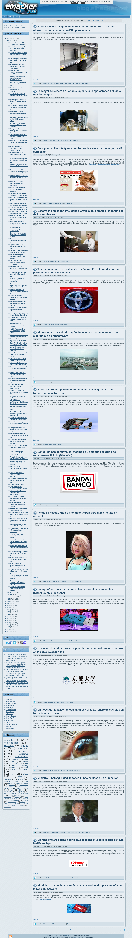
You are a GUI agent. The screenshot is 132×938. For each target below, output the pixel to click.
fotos (56, 770)
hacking (25, 766)
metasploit (25, 798)
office (26, 781)
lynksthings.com (11, 728)
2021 (8, 607)
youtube (21, 779)
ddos (13, 772)
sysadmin (21, 778)
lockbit (49, 382)
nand (56, 877)
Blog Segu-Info (10, 705)
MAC (21, 790)
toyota (57, 324)
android (15, 759)
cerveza (45, 140)
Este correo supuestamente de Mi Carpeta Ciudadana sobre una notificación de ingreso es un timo (16, 679)
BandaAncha (10, 720)
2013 (8, 625)
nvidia (13, 766)
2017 (8, 616)
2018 (8, 614)
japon (61, 83)
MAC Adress (11, 805)
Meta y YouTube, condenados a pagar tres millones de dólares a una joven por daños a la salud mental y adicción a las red (16, 664)
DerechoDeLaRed (11, 716)
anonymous (20, 792)
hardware (23, 751)
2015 (8, 620)
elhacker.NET (68, 935)
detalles (45, 770)
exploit (25, 772)
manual (14, 764)
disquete (45, 444)
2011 (8, 629)
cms (26, 788)
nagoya (54, 382)
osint (64, 770)
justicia (64, 581)
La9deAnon (9, 714)
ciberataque (52, 140)
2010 (8, 631)
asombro (45, 832)
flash (12, 790)
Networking (8, 779)
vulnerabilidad (12, 743)
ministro (70, 832)
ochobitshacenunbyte (12, 724)
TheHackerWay (11, 710)
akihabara (46, 83)
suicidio (70, 581)
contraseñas (24, 785)
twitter (26, 770)
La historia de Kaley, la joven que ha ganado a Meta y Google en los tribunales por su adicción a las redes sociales (17, 657)
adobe (10, 783)
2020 (8, 610)
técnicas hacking (14, 800)
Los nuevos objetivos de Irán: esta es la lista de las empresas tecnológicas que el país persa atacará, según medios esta (17, 672)
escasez (56, 83)
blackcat (54, 505)
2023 (8, 603)
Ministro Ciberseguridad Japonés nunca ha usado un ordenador (77, 778)
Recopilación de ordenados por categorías (16, 26)
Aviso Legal (76, 937)
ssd (26, 768)
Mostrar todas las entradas (94, 20)
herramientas (17, 776)
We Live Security (11, 703)
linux (26, 764)
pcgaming (76, 83)
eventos (7, 788)
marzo (10, 592)
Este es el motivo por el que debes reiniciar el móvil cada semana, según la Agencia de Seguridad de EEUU (17, 685)
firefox (17, 781)
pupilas (69, 770)
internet (55, 581)
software (13, 762)
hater (44, 581)
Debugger (18, 797)
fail (55, 702)
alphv (44, 505)
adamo (17, 803)
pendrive (64, 640)
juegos (26, 783)
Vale (83, 3)
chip (44, 877)
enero (10, 597)
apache (21, 786)
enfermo (51, 770)
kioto (62, 702)
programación (9, 778)
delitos (22, 802)
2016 (8, 618)
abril (10, 40)
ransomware (21, 756)
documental (7, 797)
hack (18, 783)
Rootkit (26, 800)
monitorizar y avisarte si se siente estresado (105, 165)
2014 (8, 623)
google (24, 745)
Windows (23, 754)
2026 (8, 38)
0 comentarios (83, 83)
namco (64, 505)
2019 (8, 612)
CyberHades (10, 712)
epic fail (49, 640)
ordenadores (68, 83)
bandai (49, 505)
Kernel (11, 786)
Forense (13, 793)
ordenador (77, 832)
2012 (8, 627)
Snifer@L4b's (10, 718)
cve (26, 759)
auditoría (15, 798)
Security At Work (11, 701)
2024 (8, 601)
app (13, 774)
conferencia (24, 793)
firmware (7, 781)
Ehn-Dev (25, 803)
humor (55, 640)
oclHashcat (7, 807)
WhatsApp (14, 768)
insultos (49, 581)
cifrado (25, 774)
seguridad (10, 740)
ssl (5, 793)
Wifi (14, 770)
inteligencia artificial (53, 203)
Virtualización (12, 802)
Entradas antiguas (118, 930)
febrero (10, 595)
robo (64, 924)
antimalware (21, 805)
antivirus (12, 785)
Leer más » (36, 79)
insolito (61, 832)
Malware (9, 745)
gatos (44, 203)
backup (45, 702)
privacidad (23, 748)
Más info (75, 3)
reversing (7, 803)
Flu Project (9, 699)
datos (44, 640)
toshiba (69, 877)
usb (69, 640)
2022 (8, 605)
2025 (8, 599)
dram (51, 83)
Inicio (72, 930)
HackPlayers (10, 708)
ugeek (8, 722)
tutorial (25, 762)
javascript (17, 788)
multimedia (8, 792)
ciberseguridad (53, 832)
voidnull (8, 726)
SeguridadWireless (17, 795)
